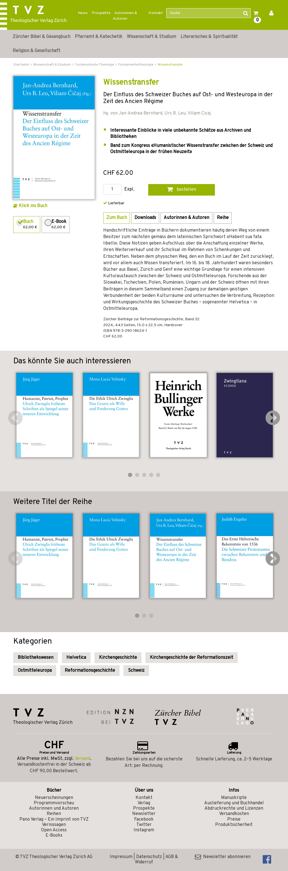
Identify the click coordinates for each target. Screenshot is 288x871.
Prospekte (101, 13)
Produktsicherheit (234, 825)
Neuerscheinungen (54, 798)
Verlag (144, 803)
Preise (233, 819)
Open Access (54, 830)
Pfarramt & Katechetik (98, 37)
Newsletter (144, 814)
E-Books (54, 835)
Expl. (129, 189)
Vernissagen (54, 825)
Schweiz (136, 670)
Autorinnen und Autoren (54, 808)
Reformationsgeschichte (90, 670)
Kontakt (155, 13)
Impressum (121, 857)
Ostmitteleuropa (35, 670)
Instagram (144, 830)
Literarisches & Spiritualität (209, 37)
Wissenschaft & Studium (151, 37)
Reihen (54, 814)
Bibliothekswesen (35, 657)
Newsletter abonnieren (223, 857)
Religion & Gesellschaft (36, 51)
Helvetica (76, 657)
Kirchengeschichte (118, 657)
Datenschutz (149, 857)
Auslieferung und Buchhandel (234, 803)
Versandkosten (234, 814)
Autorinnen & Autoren (125, 16)
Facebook (144, 819)
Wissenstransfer (170, 64)
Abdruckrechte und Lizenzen (233, 808)
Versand (82, 759)
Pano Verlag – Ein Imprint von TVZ (54, 819)
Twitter (144, 825)
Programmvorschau (54, 803)
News (83, 13)
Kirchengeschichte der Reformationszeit (191, 657)
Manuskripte (234, 798)
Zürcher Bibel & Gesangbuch (41, 37)
